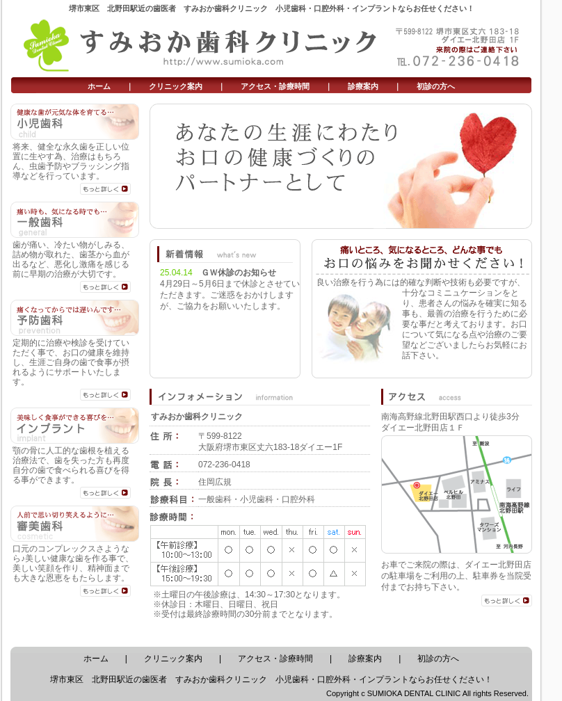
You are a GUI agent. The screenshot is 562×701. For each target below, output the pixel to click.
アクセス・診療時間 (275, 86)
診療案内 (363, 86)
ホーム (99, 86)
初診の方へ (436, 86)
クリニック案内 (175, 86)
